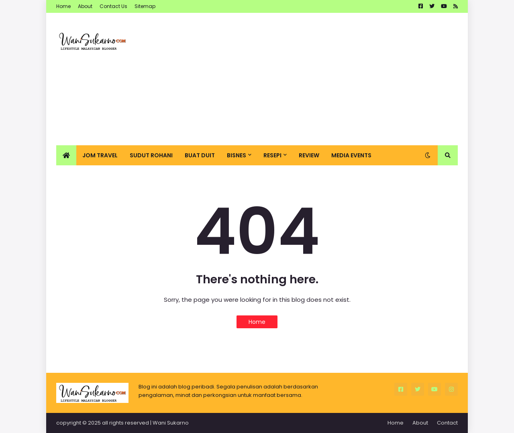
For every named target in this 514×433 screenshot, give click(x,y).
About (85, 6)
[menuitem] (66, 155)
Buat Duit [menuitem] (200, 155)
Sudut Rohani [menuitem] (151, 155)
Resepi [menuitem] (272, 155)
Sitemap (145, 6)
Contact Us (113, 6)
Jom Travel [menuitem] (100, 155)
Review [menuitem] (309, 155)
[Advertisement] (311, 79)
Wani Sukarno (171, 423)
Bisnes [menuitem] (236, 155)
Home (63, 6)
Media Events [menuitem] (351, 155)
